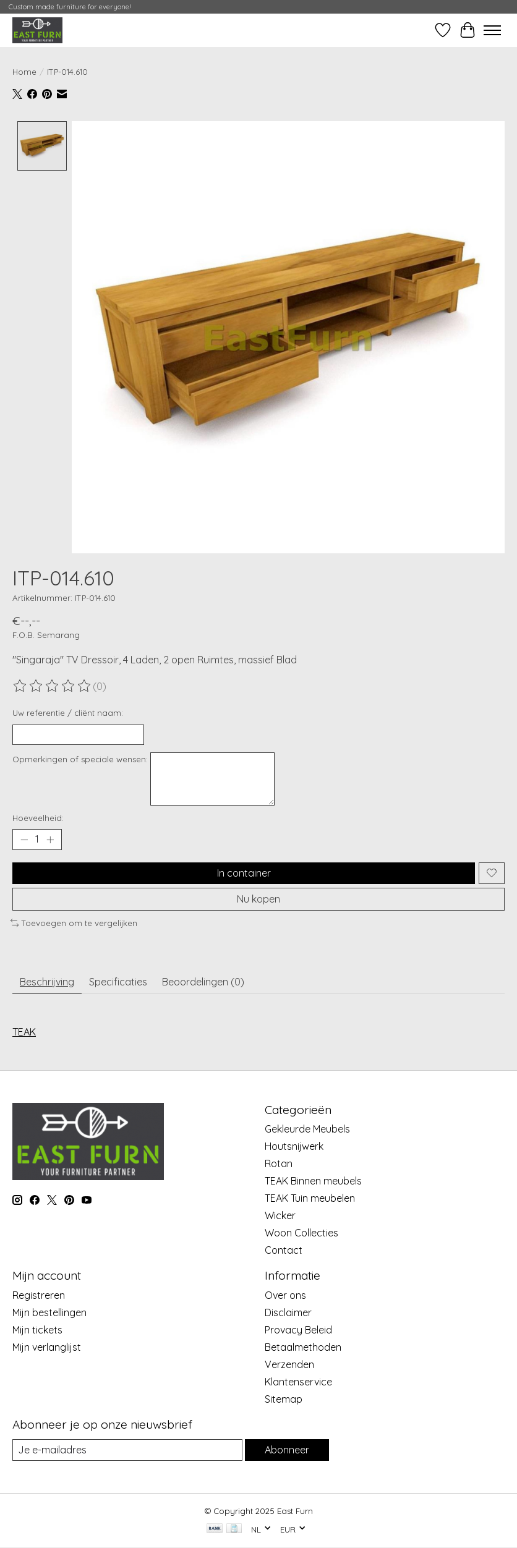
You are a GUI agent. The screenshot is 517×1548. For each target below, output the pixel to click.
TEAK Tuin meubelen (310, 1198)
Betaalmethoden (303, 1347)
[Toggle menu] (492, 30)
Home (24, 72)
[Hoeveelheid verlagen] (24, 839)
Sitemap (283, 1399)
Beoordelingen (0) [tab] (203, 982)
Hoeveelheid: (38, 818)
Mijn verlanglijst (46, 1347)
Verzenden (289, 1364)
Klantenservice (298, 1382)
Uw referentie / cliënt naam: (67, 713)
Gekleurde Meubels (307, 1129)
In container (244, 873)
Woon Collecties (301, 1233)
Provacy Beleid (298, 1330)
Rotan (279, 1163)
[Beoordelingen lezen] (52, 686)
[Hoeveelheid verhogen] (50, 839)
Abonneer (287, 1450)
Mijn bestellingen (49, 1312)
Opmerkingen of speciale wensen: (80, 759)
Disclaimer (288, 1312)
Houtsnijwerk (294, 1146)
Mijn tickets (37, 1330)
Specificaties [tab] (118, 982)
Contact (283, 1250)
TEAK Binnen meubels (313, 1181)
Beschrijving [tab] (47, 982)
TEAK (24, 1032)
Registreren (38, 1295)
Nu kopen (258, 899)
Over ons (285, 1295)
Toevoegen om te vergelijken (74, 923)
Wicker (280, 1215)
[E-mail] (127, 1450)
